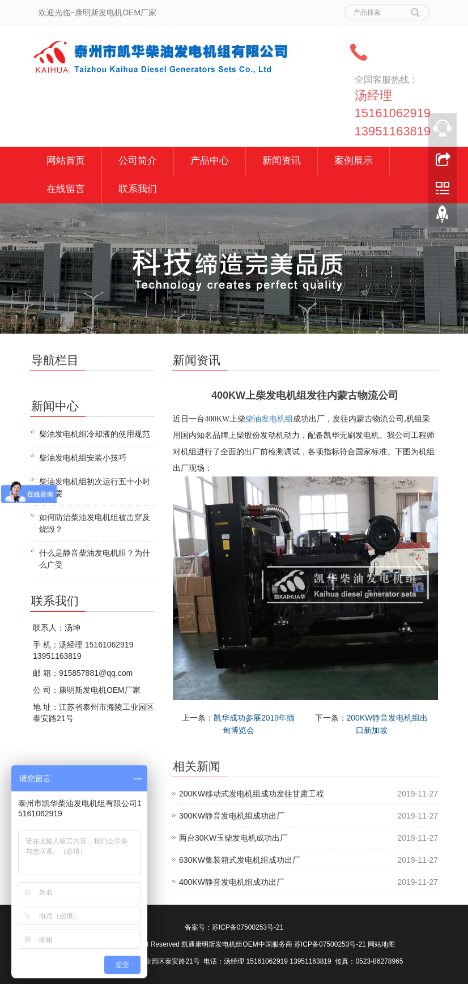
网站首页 (65, 160)
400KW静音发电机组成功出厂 (231, 882)
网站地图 (381, 944)
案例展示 (353, 160)
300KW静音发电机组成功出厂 (231, 815)
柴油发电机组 (269, 419)
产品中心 (209, 160)
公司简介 (137, 160)
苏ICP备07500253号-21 (248, 927)
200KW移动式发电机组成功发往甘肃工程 (251, 793)
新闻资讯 (281, 160)
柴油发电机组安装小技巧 (82, 457)
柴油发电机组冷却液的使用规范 (94, 433)
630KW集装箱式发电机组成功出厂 (239, 859)
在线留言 (65, 189)
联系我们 (137, 189)
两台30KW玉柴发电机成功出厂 (233, 837)
